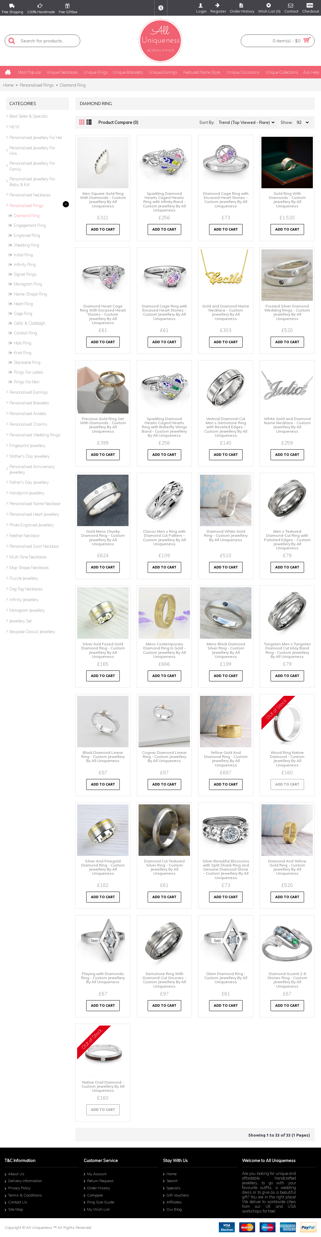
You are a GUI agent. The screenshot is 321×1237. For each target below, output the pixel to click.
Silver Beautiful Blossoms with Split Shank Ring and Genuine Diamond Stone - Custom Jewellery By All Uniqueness (226, 869)
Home (8, 85)
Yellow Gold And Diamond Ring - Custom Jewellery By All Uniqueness (226, 758)
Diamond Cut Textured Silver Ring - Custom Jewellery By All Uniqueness (164, 867)
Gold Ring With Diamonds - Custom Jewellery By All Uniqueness (287, 199)
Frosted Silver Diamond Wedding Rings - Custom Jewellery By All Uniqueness (287, 312)
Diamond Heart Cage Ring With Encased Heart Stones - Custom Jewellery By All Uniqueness (103, 314)
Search (170, 1181)
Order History (97, 1188)
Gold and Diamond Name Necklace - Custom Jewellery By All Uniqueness (225, 312)
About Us (14, 1174)
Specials (172, 1188)
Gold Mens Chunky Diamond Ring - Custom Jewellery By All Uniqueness (103, 537)
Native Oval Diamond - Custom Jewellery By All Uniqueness (103, 1086)
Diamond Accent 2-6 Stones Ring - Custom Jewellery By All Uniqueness (287, 980)
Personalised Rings (37, 85)
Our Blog (172, 1210)
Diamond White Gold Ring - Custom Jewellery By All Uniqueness (226, 535)
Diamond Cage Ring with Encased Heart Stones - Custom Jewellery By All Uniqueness (226, 199)
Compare (93, 1195)
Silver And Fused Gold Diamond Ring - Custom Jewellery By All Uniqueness (103, 650)
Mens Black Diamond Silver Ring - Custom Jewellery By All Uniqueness (226, 650)
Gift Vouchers (176, 1195)
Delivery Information (23, 1182)
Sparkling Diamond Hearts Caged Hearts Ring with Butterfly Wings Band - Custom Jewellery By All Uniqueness (164, 427)
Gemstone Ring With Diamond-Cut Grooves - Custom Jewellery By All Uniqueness (164, 980)
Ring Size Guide (99, 1202)
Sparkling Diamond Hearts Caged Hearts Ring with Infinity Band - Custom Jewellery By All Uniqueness (164, 201)
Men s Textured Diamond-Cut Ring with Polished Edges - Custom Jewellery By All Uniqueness (287, 539)
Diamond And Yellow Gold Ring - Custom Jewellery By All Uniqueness (287, 867)
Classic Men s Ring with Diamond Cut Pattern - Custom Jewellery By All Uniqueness (164, 537)
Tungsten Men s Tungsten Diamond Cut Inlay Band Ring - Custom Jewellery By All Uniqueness (287, 650)
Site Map (14, 1210)
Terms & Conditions (23, 1196)
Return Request (98, 1181)
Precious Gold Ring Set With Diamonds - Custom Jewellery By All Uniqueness (103, 425)
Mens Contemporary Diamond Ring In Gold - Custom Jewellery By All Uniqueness (164, 650)
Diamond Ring (73, 85)
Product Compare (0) (118, 122)
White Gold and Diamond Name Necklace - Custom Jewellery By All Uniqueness (287, 425)
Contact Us (16, 1203)
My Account (95, 1174)
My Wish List (97, 1210)
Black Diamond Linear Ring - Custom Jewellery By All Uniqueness (103, 756)
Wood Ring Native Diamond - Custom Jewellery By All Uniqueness (287, 758)
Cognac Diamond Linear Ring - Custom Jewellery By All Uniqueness (164, 756)
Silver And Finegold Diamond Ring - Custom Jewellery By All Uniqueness (103, 867)
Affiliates (172, 1202)
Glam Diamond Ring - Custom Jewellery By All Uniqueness (225, 977)
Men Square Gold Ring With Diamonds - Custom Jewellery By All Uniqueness (103, 199)
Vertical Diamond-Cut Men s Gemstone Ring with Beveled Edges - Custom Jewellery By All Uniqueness (225, 427)
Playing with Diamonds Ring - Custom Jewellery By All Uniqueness (103, 977)
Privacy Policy (17, 1189)
